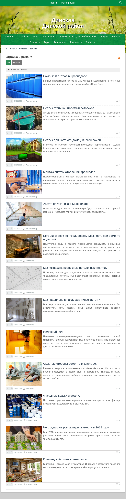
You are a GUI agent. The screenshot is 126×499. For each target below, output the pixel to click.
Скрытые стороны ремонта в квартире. (70, 364)
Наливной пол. (53, 332)
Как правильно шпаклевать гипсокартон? (71, 300)
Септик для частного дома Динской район (72, 141)
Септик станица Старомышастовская (68, 109)
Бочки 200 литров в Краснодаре (65, 77)
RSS (119, 59)
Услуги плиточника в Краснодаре (65, 204)
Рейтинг (16, 63)
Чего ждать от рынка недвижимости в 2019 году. (76, 428)
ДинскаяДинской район (63, 22)
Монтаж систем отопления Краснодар (69, 173)
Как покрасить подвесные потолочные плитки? (75, 268)
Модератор (30, 262)
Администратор (31, 102)
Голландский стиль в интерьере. (65, 460)
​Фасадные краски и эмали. (61, 396)
